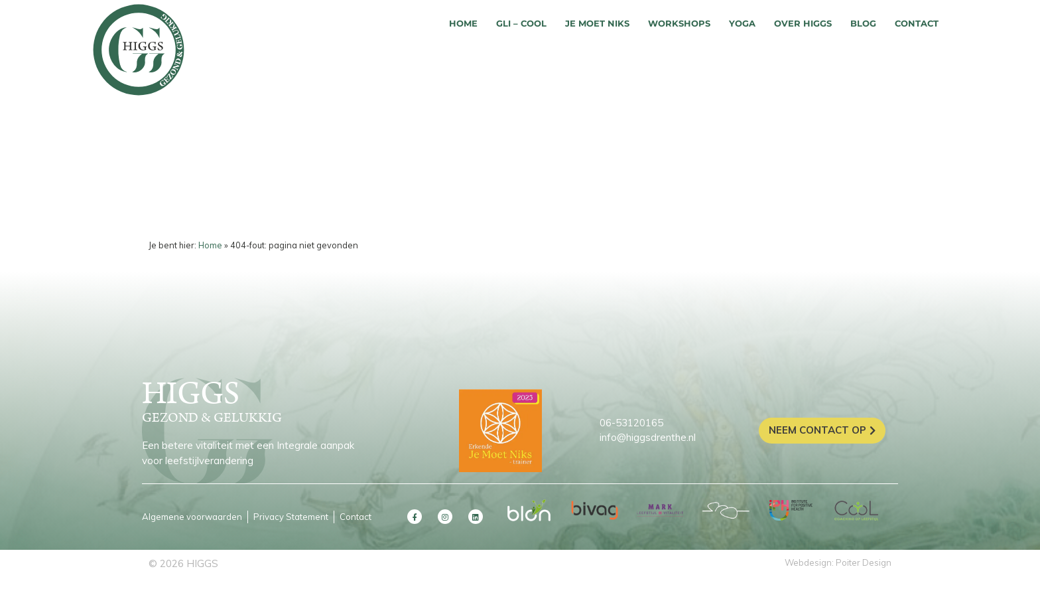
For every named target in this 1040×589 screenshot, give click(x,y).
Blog (863, 23)
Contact (917, 23)
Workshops (679, 23)
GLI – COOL (521, 23)
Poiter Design (863, 562)
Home (463, 23)
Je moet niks (597, 23)
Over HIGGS (803, 23)
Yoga (742, 23)
